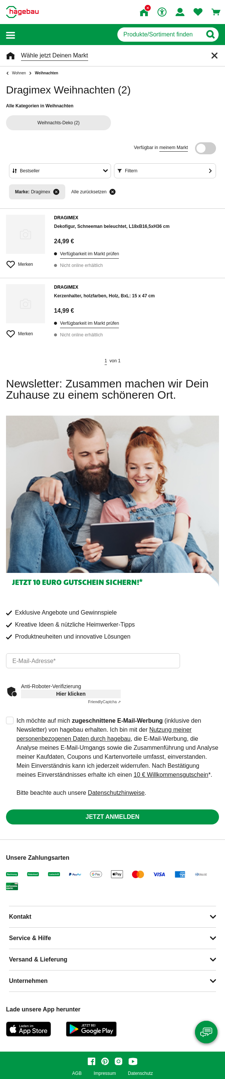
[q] (159, 34)
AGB (76, 1073)
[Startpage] (22, 12)
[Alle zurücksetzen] (113, 192)
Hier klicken (71, 694)
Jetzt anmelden (112, 817)
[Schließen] (214, 55)
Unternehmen (28, 981)
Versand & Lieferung (38, 959)
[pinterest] (105, 1061)
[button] (10, 35)
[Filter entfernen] (56, 192)
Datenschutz (140, 1073)
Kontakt (20, 916)
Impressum (105, 1073)
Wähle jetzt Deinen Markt (54, 55)
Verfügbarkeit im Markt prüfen (89, 253)
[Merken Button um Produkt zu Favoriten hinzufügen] (25, 261)
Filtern (131, 170)
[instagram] (118, 1061)
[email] (93, 661)
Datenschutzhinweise (116, 793)
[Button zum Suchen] (210, 34)
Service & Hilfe (30, 938)
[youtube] (132, 1061)
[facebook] (91, 1061)
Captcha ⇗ (104, 702)
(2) (59, 122)
